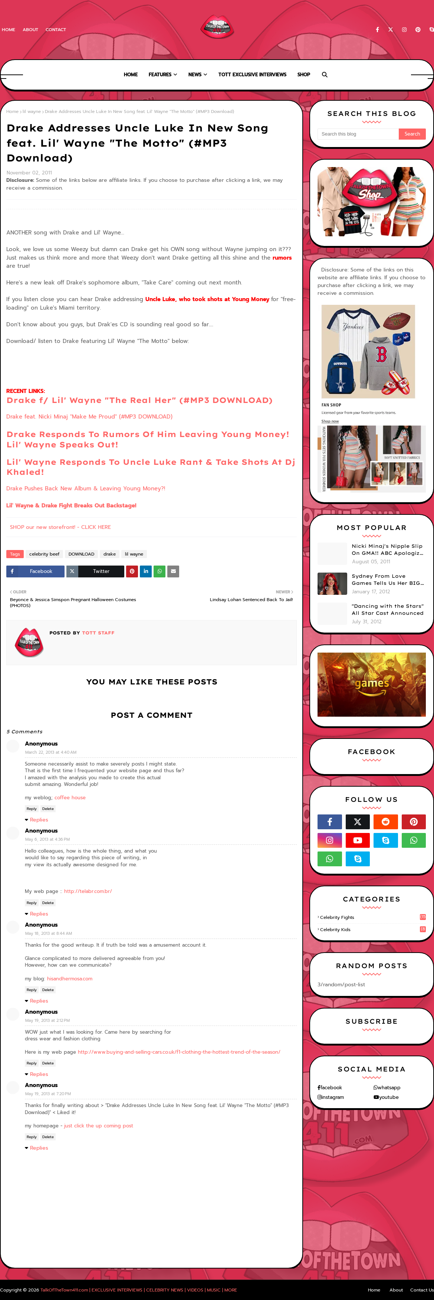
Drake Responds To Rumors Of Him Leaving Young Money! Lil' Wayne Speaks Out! (147, 439)
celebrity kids (373, 929)
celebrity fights (373, 917)
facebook (331, 1087)
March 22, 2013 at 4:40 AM (50, 752)
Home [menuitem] (131, 74)
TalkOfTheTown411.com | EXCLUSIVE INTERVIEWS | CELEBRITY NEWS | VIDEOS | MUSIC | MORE (138, 1290)
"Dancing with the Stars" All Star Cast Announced (388, 609)
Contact (56, 29)
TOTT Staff (97, 633)
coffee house (70, 797)
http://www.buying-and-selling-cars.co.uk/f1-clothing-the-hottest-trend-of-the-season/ (179, 1052)
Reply (32, 808)
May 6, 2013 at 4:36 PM (47, 839)
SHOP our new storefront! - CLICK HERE (60, 527)
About (30, 29)
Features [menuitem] (160, 74)
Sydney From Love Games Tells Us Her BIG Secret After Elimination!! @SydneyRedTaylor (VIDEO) (386, 580)
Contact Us (422, 1290)
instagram (333, 1097)
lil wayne (32, 111)
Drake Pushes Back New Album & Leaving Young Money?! (85, 488)
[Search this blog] (358, 134)
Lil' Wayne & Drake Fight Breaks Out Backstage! (71, 505)
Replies (39, 820)
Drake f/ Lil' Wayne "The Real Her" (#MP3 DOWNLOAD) (139, 400)
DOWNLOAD (81, 554)
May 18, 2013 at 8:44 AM (48, 933)
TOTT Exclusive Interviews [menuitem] (252, 74)
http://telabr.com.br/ (88, 891)
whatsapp (389, 1087)
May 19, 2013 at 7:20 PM (48, 1094)
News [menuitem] (194, 74)
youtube (389, 1097)
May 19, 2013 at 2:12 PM (47, 1020)
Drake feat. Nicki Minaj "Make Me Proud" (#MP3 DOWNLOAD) (89, 417)
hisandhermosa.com (69, 978)
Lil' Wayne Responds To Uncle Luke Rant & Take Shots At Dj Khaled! (151, 467)
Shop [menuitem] (303, 74)
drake (109, 554)
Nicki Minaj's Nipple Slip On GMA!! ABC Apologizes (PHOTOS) (389, 550)
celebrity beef (44, 554)
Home (8, 29)
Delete (48, 808)
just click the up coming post (98, 1125)
